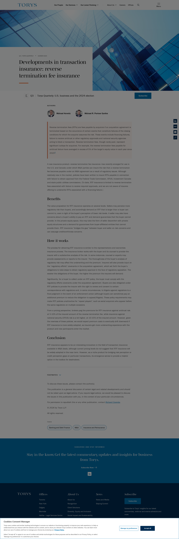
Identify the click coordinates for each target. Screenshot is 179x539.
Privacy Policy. (59, 530)
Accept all (147, 528)
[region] (89, 528)
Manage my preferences (129, 528)
